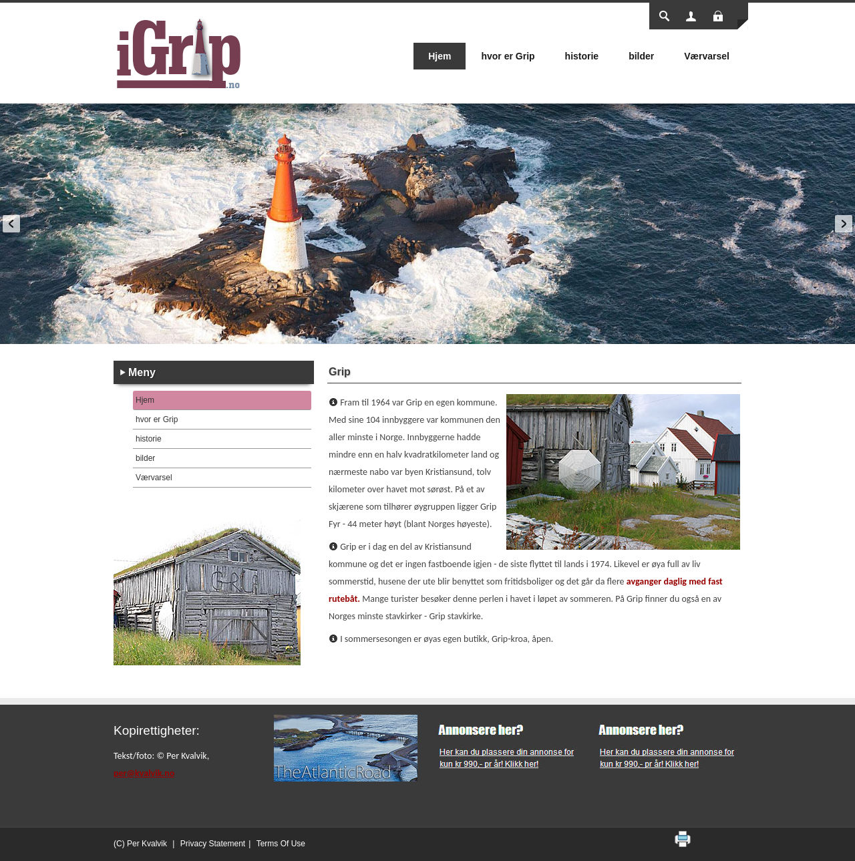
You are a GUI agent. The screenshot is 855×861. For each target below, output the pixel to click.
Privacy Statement (212, 843)
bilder (145, 458)
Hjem (145, 400)
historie (149, 439)
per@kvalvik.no (144, 773)
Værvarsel (154, 477)
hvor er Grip (157, 419)
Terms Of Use (280, 843)
